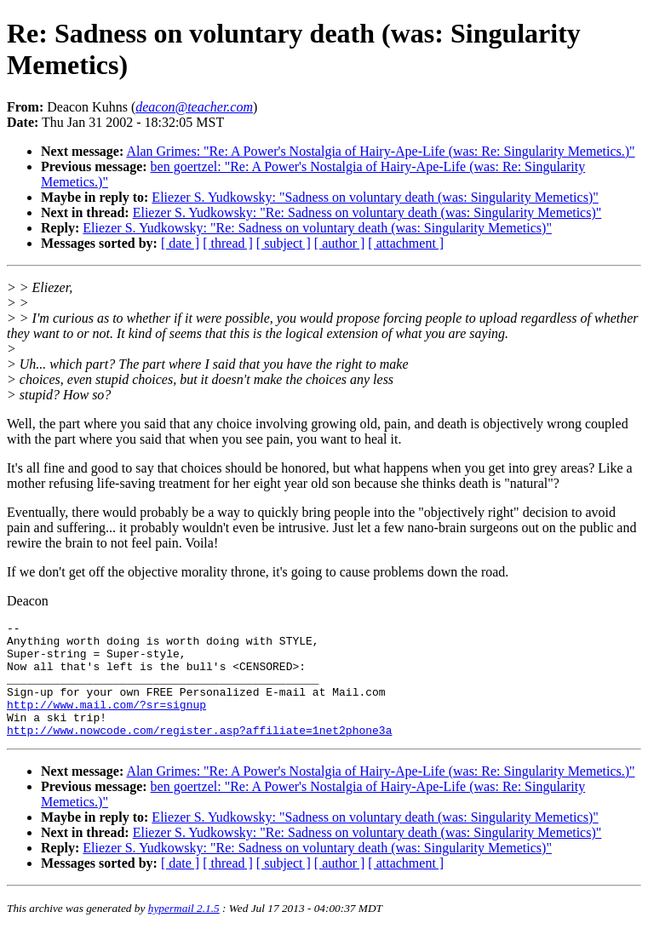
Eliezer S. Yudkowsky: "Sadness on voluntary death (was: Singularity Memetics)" (375, 197)
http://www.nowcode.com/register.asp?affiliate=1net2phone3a (199, 752)
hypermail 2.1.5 (184, 931)
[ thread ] (228, 243)
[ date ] (180, 243)
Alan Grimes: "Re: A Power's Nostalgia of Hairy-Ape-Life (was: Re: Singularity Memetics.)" (380, 151)
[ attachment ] (406, 243)
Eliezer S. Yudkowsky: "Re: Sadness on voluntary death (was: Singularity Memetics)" (367, 212)
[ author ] (339, 243)
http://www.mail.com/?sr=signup (106, 722)
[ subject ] (283, 243)
